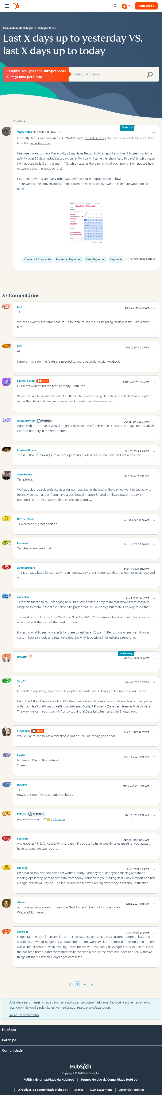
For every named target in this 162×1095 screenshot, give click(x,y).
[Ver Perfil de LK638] (21, 754)
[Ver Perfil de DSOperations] (25, 518)
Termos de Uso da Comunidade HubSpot (110, 1079)
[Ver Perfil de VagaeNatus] (24, 132)
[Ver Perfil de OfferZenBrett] (26, 474)
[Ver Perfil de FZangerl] (22, 838)
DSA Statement (101, 1090)
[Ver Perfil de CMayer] (21, 813)
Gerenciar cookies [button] (131, 1090)
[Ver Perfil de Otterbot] (22, 931)
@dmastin (58, 819)
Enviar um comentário (24, 1015)
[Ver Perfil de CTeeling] (22, 867)
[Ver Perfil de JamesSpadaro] (26, 567)
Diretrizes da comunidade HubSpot (43, 1090)
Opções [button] (18, 121)
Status (79, 1090)
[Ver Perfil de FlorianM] (22, 542)
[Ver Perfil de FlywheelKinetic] (26, 449)
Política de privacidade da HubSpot (49, 1079)
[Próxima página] (92, 983)
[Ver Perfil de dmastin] (22, 656)
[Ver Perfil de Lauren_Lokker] (26, 380)
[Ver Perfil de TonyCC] (21, 680)
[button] (153, 132)
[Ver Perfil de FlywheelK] (23, 730)
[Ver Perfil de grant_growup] (26, 420)
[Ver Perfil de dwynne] (22, 784)
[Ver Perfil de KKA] (19, 306)
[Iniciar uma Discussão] (126, 6)
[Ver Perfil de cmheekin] (23, 596)
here (20, 189)
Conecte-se (146, 6)
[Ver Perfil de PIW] (19, 345)
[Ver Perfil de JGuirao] (21, 901)
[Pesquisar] (114, 74)
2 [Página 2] (85, 984)
